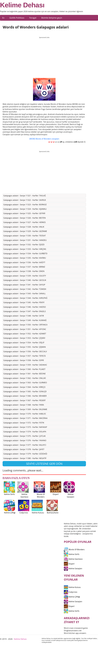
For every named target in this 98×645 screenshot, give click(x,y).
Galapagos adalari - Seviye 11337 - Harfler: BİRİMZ (24, 267)
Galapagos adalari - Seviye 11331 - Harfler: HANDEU (25, 240)
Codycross (70, 592)
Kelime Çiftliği (72, 596)
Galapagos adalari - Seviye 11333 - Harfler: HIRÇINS (24, 249)
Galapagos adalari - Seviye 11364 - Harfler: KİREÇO (24, 387)
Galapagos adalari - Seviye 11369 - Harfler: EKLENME (25, 409)
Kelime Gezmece (73, 559)
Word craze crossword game (76, 628)
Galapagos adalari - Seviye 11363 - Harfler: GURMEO (25, 382)
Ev (3, 17)
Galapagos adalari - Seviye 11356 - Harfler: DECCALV (25, 351)
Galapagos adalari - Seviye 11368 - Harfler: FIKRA (23, 405)
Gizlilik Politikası (16, 17)
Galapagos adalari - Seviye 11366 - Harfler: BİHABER (25, 396)
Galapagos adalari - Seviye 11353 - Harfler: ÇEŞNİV (24, 338)
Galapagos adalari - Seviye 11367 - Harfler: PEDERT (24, 400)
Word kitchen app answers (75, 633)
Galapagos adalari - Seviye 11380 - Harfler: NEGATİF (24, 458)
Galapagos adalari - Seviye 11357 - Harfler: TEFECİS (24, 356)
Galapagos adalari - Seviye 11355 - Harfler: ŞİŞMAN (24, 347)
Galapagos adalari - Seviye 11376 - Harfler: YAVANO (24, 440)
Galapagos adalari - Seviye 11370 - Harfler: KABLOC (24, 414)
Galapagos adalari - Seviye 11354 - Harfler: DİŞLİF (23, 342)
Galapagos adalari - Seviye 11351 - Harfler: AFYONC (24, 329)
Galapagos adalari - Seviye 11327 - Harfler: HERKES (24, 222)
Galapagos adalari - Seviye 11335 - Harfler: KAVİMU (24, 258)
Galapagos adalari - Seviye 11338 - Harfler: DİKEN (23, 271)
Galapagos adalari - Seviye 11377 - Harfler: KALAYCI (24, 445)
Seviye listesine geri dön (44, 464)
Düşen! (69, 563)
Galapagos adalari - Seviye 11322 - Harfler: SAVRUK (24, 200)
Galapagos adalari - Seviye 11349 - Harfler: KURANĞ (25, 320)
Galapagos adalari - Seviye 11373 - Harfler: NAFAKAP (25, 427)
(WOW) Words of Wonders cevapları (44, 139)
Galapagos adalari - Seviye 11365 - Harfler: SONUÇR (24, 391)
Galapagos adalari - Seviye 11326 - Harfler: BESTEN (24, 218)
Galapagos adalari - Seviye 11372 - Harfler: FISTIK (23, 422)
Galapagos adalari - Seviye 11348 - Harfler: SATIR (23, 316)
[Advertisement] (44, 55)
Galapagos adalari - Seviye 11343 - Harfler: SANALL (24, 293)
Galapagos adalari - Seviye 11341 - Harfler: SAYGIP (24, 284)
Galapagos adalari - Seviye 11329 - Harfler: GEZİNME (25, 231)
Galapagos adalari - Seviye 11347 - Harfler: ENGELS (24, 311)
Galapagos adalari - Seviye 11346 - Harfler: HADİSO (24, 307)
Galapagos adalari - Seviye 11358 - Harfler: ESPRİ (23, 360)
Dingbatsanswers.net (73, 630)
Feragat (32, 17)
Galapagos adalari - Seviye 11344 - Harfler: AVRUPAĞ (25, 298)
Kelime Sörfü (71, 554)
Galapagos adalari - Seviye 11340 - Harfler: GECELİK (24, 280)
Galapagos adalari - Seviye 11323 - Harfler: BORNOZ (25, 204)
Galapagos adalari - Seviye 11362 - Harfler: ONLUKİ (24, 378)
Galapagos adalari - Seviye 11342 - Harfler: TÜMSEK (24, 289)
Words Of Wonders (74, 549)
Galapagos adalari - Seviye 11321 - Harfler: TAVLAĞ (24, 195)
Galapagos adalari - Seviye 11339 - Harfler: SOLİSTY (24, 276)
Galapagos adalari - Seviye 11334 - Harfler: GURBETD (25, 253)
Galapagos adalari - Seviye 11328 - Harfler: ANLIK (23, 227)
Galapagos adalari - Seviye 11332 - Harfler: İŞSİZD (23, 244)
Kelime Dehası (22, 5)
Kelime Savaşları (73, 568)
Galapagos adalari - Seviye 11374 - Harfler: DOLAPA (24, 431)
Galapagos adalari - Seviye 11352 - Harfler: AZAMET (24, 333)
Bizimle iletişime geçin (51, 17)
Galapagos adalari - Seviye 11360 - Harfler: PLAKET (24, 369)
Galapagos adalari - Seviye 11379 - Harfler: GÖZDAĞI (25, 454)
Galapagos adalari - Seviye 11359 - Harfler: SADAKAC (25, 365)
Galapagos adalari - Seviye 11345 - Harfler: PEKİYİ (23, 302)
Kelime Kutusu (72, 587)
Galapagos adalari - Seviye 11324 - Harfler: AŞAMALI (25, 209)
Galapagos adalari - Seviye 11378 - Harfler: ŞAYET (23, 449)
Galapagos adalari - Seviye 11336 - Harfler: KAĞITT (24, 262)
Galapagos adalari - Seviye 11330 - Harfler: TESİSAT (24, 235)
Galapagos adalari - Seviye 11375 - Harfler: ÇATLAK (24, 436)
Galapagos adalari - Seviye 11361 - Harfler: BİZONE (24, 373)
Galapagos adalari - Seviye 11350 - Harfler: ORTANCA (25, 324)
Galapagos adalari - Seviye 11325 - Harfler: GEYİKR (24, 213)
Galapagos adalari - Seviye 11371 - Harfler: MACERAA (25, 418)
